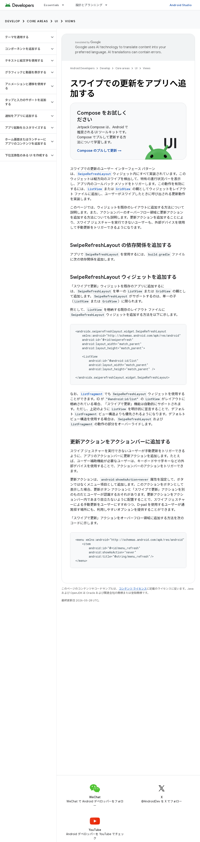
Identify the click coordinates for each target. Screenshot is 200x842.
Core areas (37, 21)
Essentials (51, 5)
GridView (123, 189)
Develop (12, 21)
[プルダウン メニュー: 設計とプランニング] (108, 5)
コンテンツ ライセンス (133, 588)
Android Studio (181, 5)
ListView (95, 189)
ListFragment (91, 394)
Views (70, 21)
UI (56, 21)
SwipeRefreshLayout (94, 174)
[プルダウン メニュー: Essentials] (65, 5)
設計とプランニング (89, 5)
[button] (25, 37)
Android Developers (82, 68)
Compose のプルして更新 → (99, 151)
